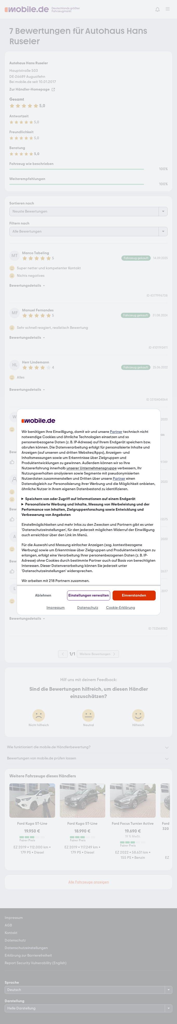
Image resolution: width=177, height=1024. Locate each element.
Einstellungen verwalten (88, 595)
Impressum (56, 607)
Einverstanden (134, 595)
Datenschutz (87, 607)
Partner (116, 432)
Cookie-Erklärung (120, 607)
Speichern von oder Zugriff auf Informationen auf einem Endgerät (80, 499)
